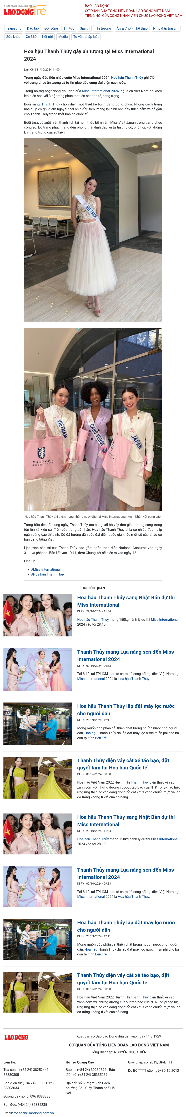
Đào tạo (33, 28)
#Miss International (46, 569)
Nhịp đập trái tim (166, 28)
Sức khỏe (13, 37)
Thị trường (103, 28)
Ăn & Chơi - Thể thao (132, 28)
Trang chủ (13, 28)
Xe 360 (31, 37)
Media (63, 37)
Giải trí (85, 28)
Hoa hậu (83, 620)
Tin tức (68, 28)
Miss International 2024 (100, 91)
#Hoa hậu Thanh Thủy (48, 574)
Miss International (165, 620)
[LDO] (37, 616)
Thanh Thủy (51, 104)
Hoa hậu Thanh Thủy (127, 78)
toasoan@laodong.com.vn (34, 1113)
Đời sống (51, 28)
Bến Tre (101, 738)
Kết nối (47, 37)
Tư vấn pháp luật (86, 37)
